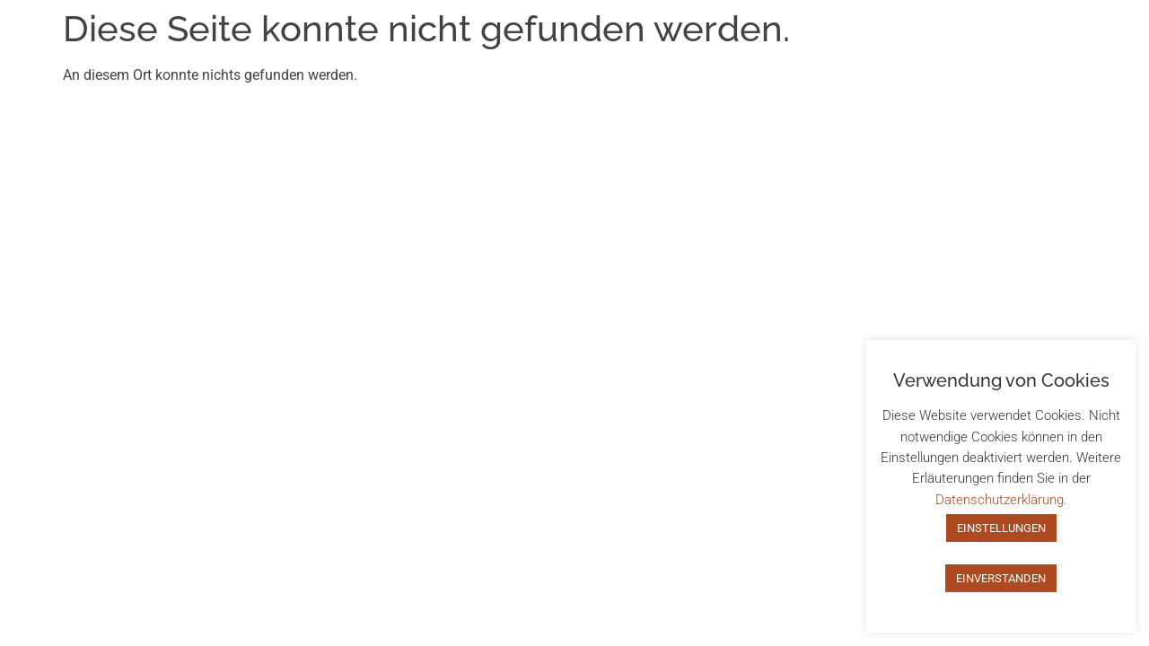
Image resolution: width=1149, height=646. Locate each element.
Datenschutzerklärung (999, 500)
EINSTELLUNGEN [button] (1001, 528)
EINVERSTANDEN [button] (1001, 578)
